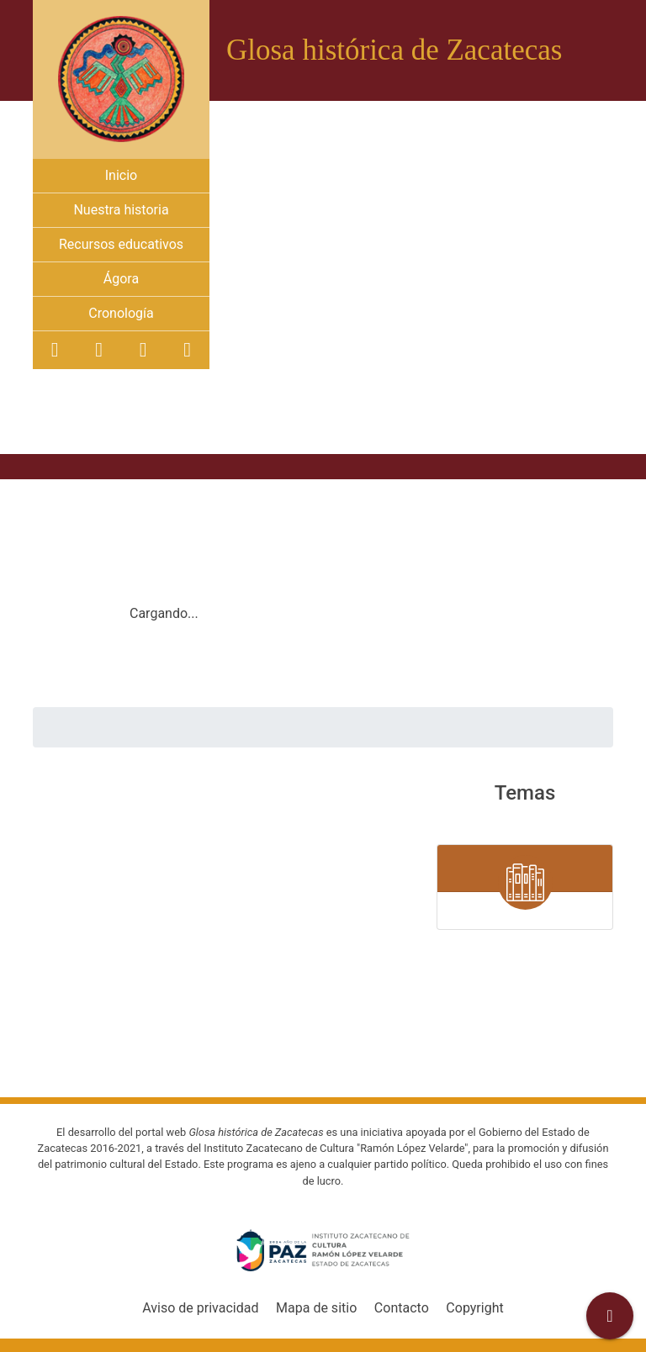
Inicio (121, 175)
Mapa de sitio (316, 1308)
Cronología (120, 313)
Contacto (401, 1308)
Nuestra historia (120, 210)
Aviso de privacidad (200, 1308)
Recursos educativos (121, 244)
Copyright (474, 1308)
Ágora (121, 279)
